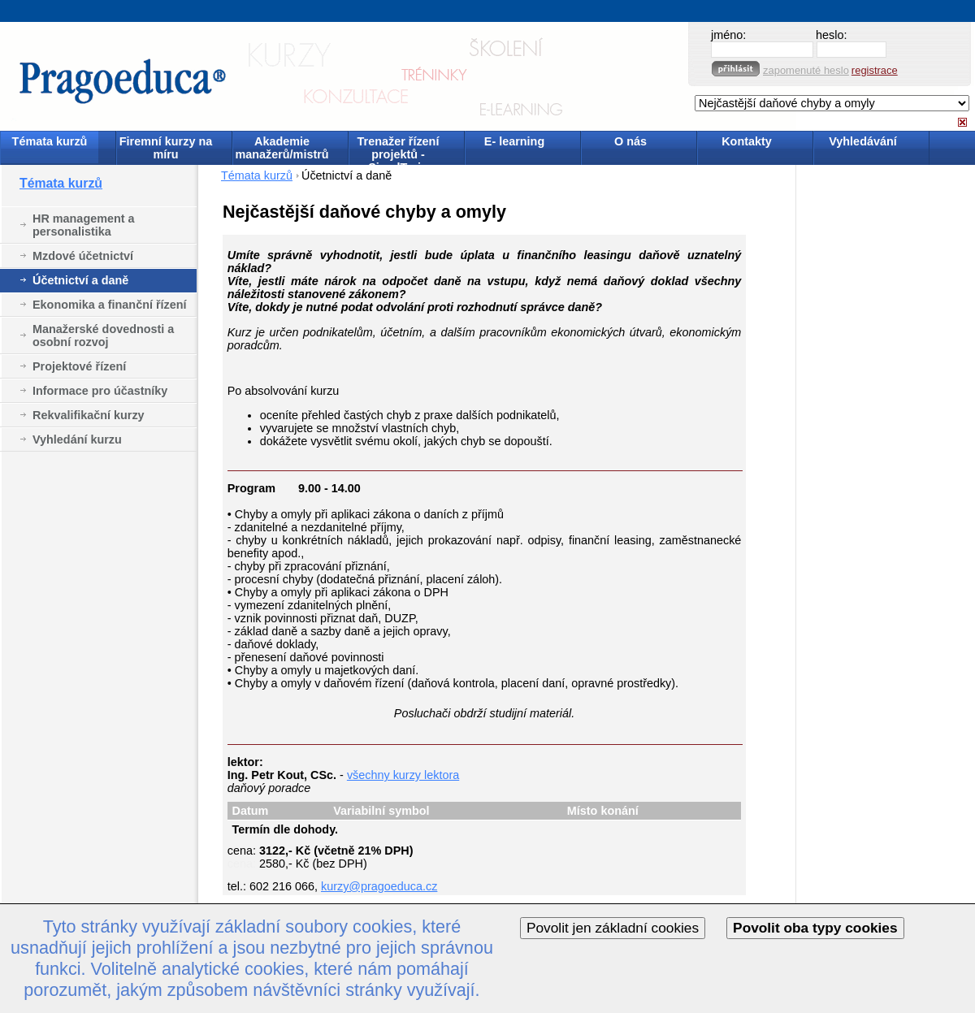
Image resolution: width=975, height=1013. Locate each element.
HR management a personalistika (83, 225)
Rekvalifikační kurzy (88, 415)
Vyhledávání (862, 141)
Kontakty (747, 141)
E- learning (514, 141)
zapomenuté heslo (806, 70)
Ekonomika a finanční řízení (109, 304)
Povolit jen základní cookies (612, 928)
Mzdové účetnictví (82, 255)
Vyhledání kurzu (77, 439)
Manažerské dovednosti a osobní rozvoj (103, 335)
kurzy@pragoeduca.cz (379, 886)
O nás (630, 141)
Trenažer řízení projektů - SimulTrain (399, 149)
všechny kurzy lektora (403, 774)
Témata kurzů (50, 141)
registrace (875, 70)
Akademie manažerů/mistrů (281, 148)
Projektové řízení (79, 366)
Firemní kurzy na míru (165, 148)
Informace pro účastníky (99, 390)
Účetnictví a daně (80, 280)
